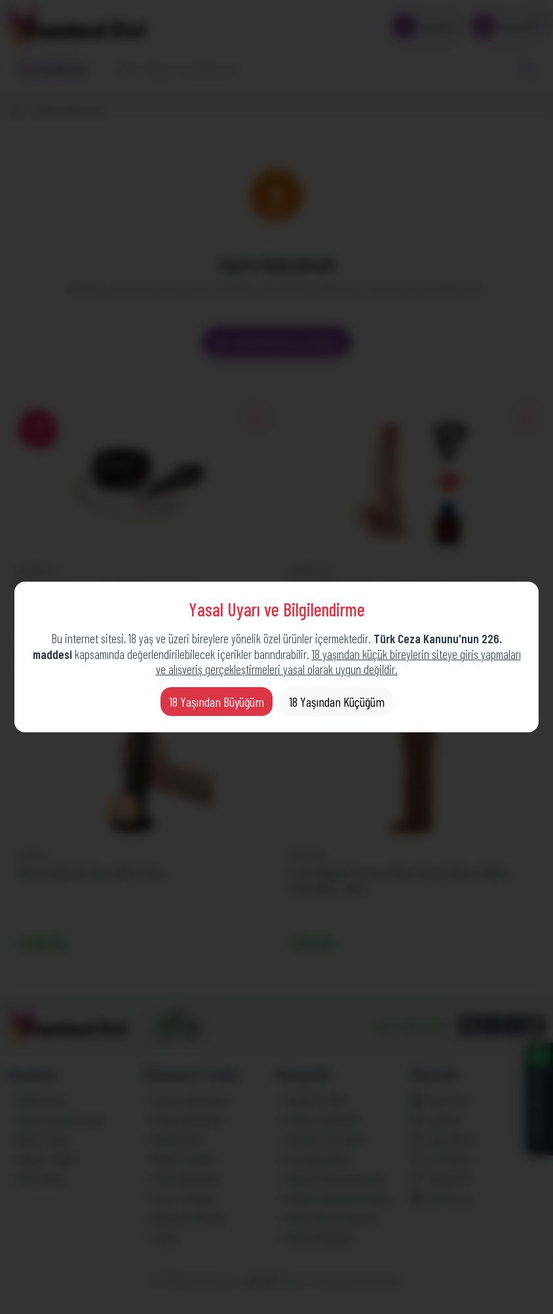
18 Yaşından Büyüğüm (216, 701)
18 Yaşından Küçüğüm (337, 701)
